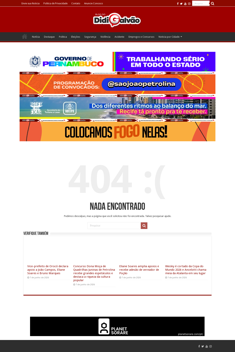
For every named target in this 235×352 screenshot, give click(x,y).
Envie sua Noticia (31, 3)
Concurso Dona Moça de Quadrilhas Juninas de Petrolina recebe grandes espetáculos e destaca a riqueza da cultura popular (94, 273)
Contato (75, 3)
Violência (105, 36)
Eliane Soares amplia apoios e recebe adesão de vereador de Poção (139, 269)
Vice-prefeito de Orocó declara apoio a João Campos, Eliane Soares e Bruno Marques (47, 269)
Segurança (90, 36)
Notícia (36, 36)
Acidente (119, 36)
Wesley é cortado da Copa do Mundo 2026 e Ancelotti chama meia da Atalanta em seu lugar (185, 269)
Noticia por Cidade (169, 36)
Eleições (75, 36)
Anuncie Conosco (93, 3)
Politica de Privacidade (55, 3)
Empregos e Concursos (141, 36)
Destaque (49, 36)
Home (25, 36)
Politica (63, 36)
